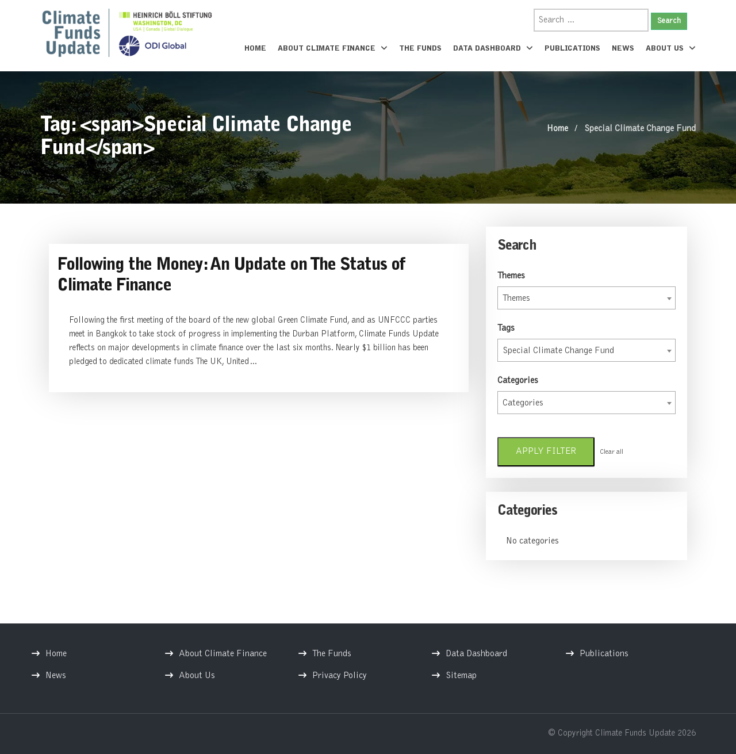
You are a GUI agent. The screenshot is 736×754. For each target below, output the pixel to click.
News (623, 48)
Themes (511, 276)
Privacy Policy (339, 675)
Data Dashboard (493, 48)
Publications (572, 48)
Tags (506, 328)
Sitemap (461, 675)
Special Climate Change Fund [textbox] (558, 350)
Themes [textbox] (516, 298)
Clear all (611, 452)
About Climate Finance (333, 48)
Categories (517, 380)
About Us (671, 48)
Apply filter (546, 451)
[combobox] (586, 297)
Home (255, 48)
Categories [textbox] (523, 403)
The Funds (420, 48)
